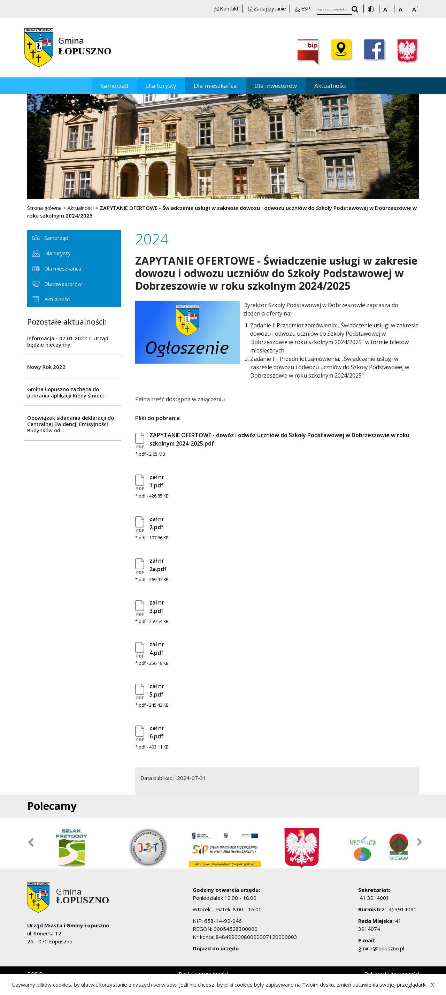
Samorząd (115, 86)
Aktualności (330, 86)
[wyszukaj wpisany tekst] (357, 10)
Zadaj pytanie (266, 8)
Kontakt (226, 8)
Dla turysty (161, 86)
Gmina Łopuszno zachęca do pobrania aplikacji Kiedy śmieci (65, 392)
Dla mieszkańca (215, 86)
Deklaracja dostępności (391, 973)
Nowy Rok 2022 (46, 366)
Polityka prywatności (203, 973)
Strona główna (44, 207)
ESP (302, 8)
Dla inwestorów (275, 86)
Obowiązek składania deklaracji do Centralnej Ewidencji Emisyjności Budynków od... (70, 424)
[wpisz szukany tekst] (334, 10)
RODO (35, 973)
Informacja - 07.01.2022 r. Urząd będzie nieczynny (67, 341)
